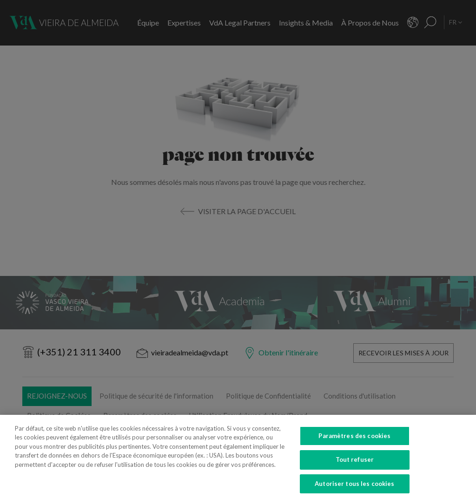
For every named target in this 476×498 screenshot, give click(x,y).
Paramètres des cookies (354, 442)
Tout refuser (355, 466)
